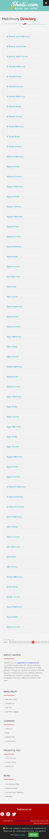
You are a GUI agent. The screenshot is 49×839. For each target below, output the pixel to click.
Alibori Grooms (13, 537)
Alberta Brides (13, 377)
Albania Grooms (13, 327)
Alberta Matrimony (14, 367)
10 (39, 642)
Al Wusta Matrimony (15, 127)
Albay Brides (12, 347)
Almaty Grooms (13, 597)
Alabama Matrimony (15, 157)
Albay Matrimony (14, 337)
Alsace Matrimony (14, 607)
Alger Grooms (13, 447)
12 (45, 642)
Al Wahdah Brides (14, 77)
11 (42, 642)
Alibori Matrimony (14, 517)
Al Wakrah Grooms (15, 117)
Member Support (12, 712)
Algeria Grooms (13, 477)
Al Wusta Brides (13, 137)
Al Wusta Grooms (14, 147)
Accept (33, 835)
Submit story (10, 741)
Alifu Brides (11, 557)
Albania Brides (13, 317)
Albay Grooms (13, 357)
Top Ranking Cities (12, 784)
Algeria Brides (12, 467)
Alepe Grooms (13, 417)
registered (21, 663)
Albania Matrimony (14, 307)
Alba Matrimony (13, 277)
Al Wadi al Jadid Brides (16, 46)
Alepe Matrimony (14, 397)
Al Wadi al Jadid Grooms (17, 56)
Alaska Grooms (13, 267)
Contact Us (9, 766)
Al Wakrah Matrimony (16, 97)
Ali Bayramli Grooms (15, 507)
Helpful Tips (10, 737)
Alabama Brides (13, 167)
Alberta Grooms (13, 387)
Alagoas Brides (13, 197)
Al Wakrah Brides (14, 107)
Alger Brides (12, 437)
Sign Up (8, 708)
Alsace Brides (12, 617)
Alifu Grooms (12, 567)
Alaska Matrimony (14, 247)
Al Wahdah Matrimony (16, 66)
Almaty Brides (12, 587)
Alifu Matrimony (13, 547)
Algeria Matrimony (14, 457)
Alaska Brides (12, 257)
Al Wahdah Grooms (15, 87)
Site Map (8, 796)
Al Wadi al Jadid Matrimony (18, 36)
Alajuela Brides (13, 227)
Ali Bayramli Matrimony (16, 487)
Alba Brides (11, 287)
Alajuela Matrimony (15, 217)
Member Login (11, 699)
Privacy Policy (10, 762)
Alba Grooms (12, 297)
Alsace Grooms (13, 627)
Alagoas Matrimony (15, 187)
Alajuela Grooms (14, 237)
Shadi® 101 (10, 703)
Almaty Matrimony (14, 577)
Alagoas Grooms (14, 207)
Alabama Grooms (14, 177)
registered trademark (21, 821)
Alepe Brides (12, 407)
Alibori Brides (12, 527)
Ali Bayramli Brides (14, 497)
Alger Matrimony (14, 427)
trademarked (34, 663)
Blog (7, 733)
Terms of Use (10, 758)
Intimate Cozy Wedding (14, 792)
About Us (9, 729)
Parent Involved (11, 788)
